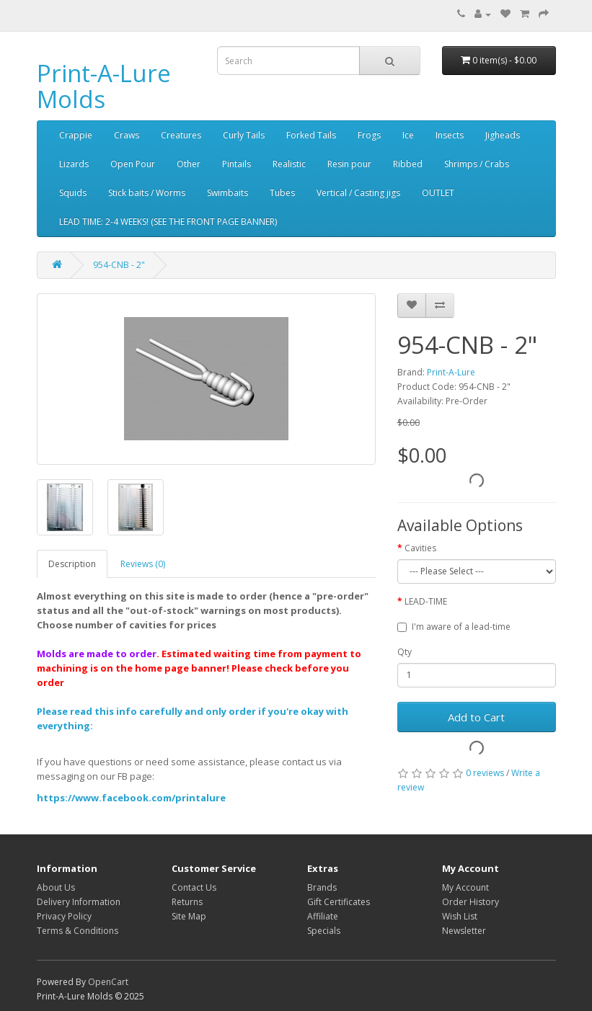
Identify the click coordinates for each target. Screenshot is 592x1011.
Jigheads (502, 135)
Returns (187, 902)
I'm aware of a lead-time (454, 626)
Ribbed (408, 164)
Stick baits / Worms (146, 193)
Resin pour (349, 164)
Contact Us (194, 887)
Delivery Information (78, 902)
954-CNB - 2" (119, 265)
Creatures (181, 135)
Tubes (282, 193)
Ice (408, 135)
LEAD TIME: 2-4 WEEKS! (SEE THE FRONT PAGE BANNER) (168, 221)
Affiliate (322, 916)
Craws (126, 135)
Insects (450, 135)
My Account (465, 887)
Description (72, 564)
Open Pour (132, 164)
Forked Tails (311, 135)
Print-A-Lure (451, 372)
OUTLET (438, 193)
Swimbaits (227, 193)
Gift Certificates (338, 902)
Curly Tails (244, 135)
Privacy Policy (64, 916)
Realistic (289, 164)
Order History (470, 902)
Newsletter (464, 931)
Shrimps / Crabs (476, 164)
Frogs (369, 135)
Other (188, 164)
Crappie (75, 135)
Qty (404, 652)
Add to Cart (476, 717)
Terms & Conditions (77, 931)
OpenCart (108, 982)
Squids (73, 193)
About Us (56, 887)
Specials (323, 931)
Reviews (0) (142, 564)
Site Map (189, 916)
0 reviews (485, 773)
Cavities (420, 548)
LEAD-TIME (426, 601)
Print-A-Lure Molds (104, 86)
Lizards (74, 164)
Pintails (236, 164)
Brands (322, 887)
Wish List (459, 916)
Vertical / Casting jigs (358, 193)
